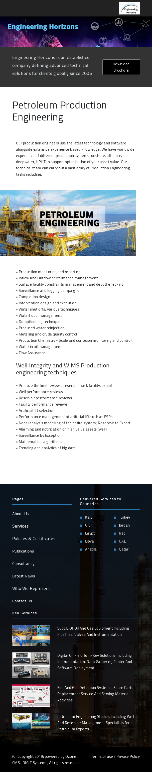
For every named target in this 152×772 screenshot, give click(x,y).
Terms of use (102, 756)
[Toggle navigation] (11, 8)
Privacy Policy (128, 756)
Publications (23, 551)
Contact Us (22, 601)
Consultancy (23, 563)
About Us (20, 513)
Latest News (23, 576)
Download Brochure (121, 67)
